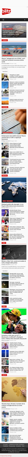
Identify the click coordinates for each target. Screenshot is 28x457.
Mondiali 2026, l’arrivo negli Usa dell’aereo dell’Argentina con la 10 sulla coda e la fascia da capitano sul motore (5, 276)
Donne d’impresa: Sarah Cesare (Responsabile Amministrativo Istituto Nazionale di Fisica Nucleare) (5, 146)
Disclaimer (18, 446)
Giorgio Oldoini (6, 207)
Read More (5, 71)
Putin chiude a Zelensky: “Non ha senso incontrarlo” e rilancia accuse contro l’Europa (5, 228)
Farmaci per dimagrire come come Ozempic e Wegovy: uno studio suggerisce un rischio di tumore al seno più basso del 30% (5, 413)
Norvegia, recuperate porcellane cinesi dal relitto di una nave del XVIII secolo (5, 284)
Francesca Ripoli (6, 63)
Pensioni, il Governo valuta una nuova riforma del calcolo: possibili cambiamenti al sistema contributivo (5, 170)
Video (4, 258)
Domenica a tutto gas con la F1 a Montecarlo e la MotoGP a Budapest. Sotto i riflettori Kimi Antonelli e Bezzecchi (14, 321)
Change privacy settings (6, 455)
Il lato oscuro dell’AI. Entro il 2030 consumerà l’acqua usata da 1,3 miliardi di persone (5, 154)
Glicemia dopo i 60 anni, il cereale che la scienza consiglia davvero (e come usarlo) (14, 389)
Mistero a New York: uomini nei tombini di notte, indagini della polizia (14, 252)
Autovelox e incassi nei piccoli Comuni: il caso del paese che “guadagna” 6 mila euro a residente (5, 92)
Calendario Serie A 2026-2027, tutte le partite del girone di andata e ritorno (5, 353)
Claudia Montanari (6, 408)
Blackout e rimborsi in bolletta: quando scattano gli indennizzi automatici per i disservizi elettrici (5, 84)
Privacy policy (12, 446)
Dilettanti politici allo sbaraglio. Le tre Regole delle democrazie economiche (14, 190)
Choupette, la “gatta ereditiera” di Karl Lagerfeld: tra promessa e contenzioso (5, 76)
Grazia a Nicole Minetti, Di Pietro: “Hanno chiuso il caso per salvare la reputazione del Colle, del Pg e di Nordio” (5, 236)
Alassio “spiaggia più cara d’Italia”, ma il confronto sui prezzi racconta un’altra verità (14, 49)
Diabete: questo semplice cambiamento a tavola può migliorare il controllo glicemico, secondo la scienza (5, 421)
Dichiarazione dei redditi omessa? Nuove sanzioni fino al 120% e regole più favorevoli (14, 121)
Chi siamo (5, 444)
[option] (14, 30)
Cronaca (4, 55)
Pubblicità (5, 446)
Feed (23, 446)
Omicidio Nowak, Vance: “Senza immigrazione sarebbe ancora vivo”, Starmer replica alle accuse (5, 212)
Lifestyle (4, 400)
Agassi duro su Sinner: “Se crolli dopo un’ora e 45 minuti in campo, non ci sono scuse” (5, 361)
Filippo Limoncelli (7, 36)
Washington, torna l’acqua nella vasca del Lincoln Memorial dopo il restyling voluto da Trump (5, 292)
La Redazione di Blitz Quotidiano (16, 444)
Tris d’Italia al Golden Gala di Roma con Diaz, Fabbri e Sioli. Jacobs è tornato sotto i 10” (5, 369)
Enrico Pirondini (6, 340)
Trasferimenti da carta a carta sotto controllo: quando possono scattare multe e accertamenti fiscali (13, 32)
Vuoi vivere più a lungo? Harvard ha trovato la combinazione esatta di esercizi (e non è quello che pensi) (5, 438)
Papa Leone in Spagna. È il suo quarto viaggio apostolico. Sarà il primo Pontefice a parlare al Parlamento (5, 220)
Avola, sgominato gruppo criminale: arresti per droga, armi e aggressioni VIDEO (5, 300)
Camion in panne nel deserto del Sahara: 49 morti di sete (5, 101)
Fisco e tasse (9, 28)
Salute (8, 400)
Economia (4, 28)
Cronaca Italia (9, 55)
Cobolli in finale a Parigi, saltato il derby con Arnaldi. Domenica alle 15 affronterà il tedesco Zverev (5, 345)
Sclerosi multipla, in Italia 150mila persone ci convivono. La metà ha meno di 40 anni (5, 430)
